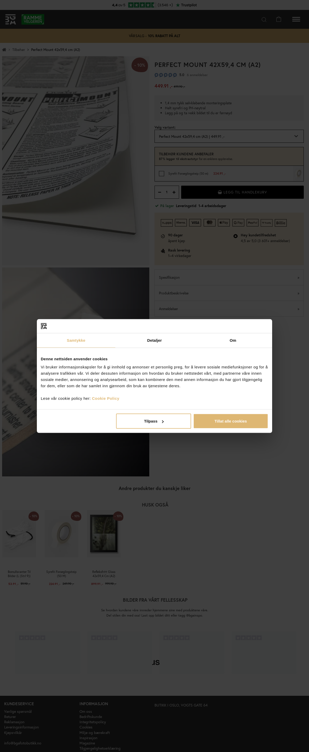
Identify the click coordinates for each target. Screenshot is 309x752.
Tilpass (154, 421)
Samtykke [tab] (76, 340)
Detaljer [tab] (154, 340)
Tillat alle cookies (230, 421)
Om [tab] (233, 340)
